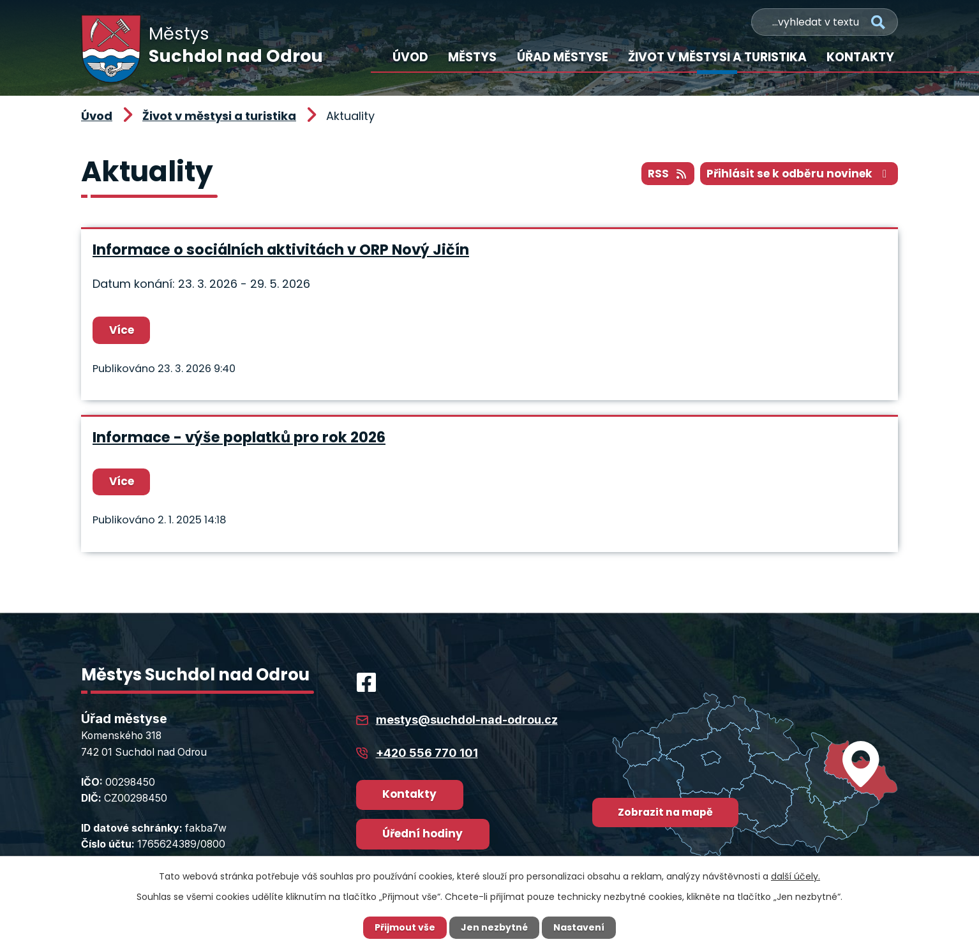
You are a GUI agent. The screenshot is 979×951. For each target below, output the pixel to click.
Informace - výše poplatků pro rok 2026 (239, 437)
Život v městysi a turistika (717, 57)
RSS (668, 173)
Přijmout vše (405, 927)
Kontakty (860, 57)
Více (121, 330)
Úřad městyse (562, 57)
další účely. (795, 876)
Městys (472, 57)
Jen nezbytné (494, 927)
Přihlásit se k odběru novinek (799, 173)
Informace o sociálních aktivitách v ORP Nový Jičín (281, 249)
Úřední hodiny (422, 833)
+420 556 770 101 (427, 753)
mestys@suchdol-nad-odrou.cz (467, 719)
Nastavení (578, 927)
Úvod (410, 57)
